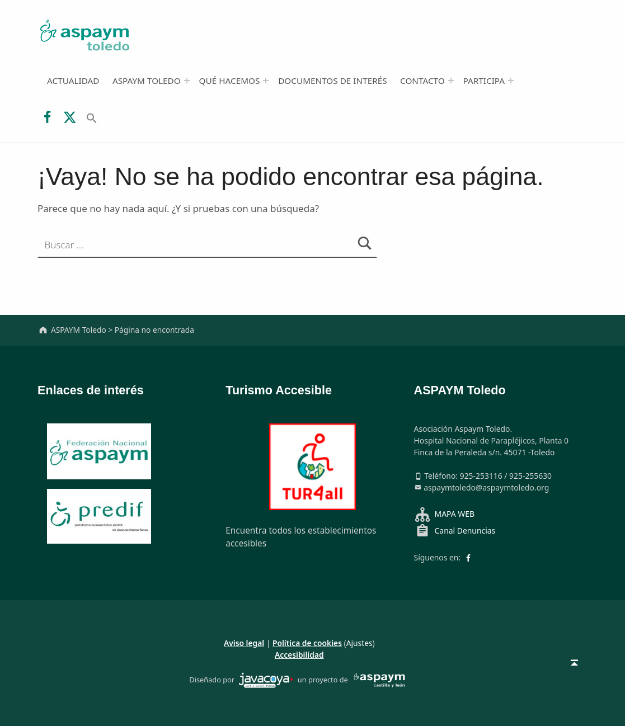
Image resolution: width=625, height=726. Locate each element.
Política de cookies (307, 643)
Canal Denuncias (465, 530)
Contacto (422, 80)
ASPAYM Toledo (146, 80)
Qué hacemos (229, 80)
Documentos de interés (332, 80)
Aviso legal (244, 643)
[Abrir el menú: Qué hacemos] (266, 80)
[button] (91, 117)
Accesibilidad (299, 654)
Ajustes (359, 643)
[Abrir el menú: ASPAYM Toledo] (187, 80)
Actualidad (73, 80)
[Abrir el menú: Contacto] (451, 80)
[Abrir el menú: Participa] (511, 80)
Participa (484, 80)
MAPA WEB (454, 513)
